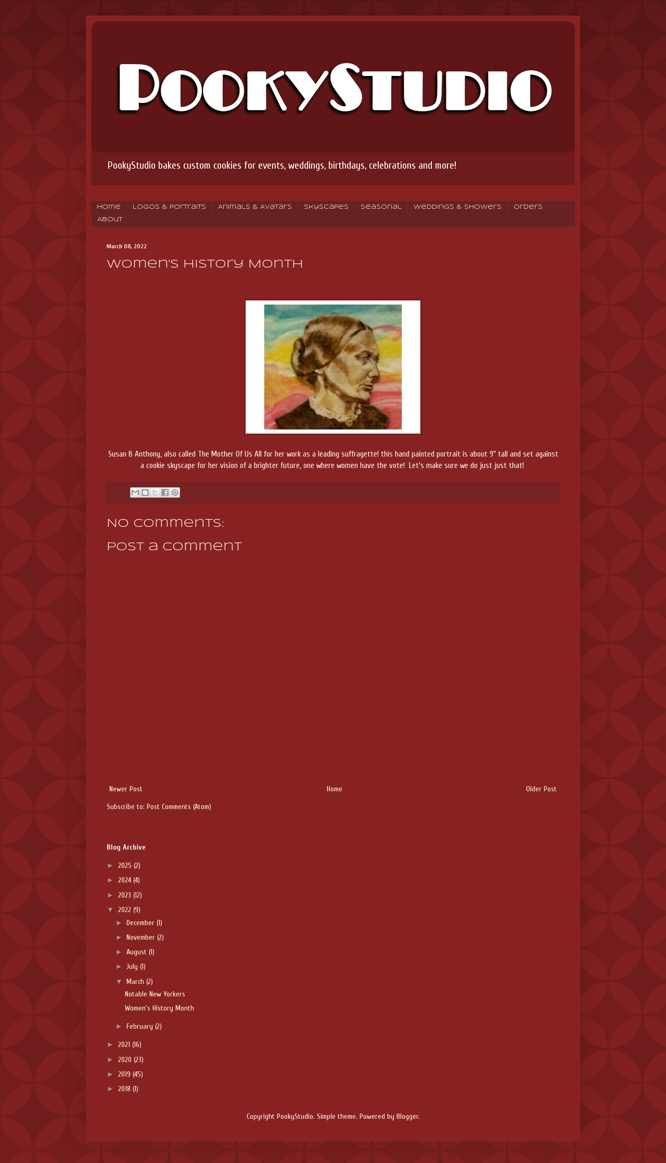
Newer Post (126, 789)
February (140, 1026)
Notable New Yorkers (155, 994)
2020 (126, 1059)
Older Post (541, 789)
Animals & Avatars (255, 207)
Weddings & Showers (458, 207)
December (141, 922)
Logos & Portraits (169, 207)
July (133, 966)
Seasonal (381, 207)
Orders (528, 207)
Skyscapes (326, 207)
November (141, 937)
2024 (125, 880)
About (109, 219)
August (137, 951)
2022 (125, 909)
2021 (125, 1044)
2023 (125, 895)
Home (109, 207)
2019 (125, 1074)
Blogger (407, 1116)
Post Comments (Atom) (179, 806)
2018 (125, 1088)
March (136, 981)
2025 (126, 865)
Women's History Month (159, 1008)
